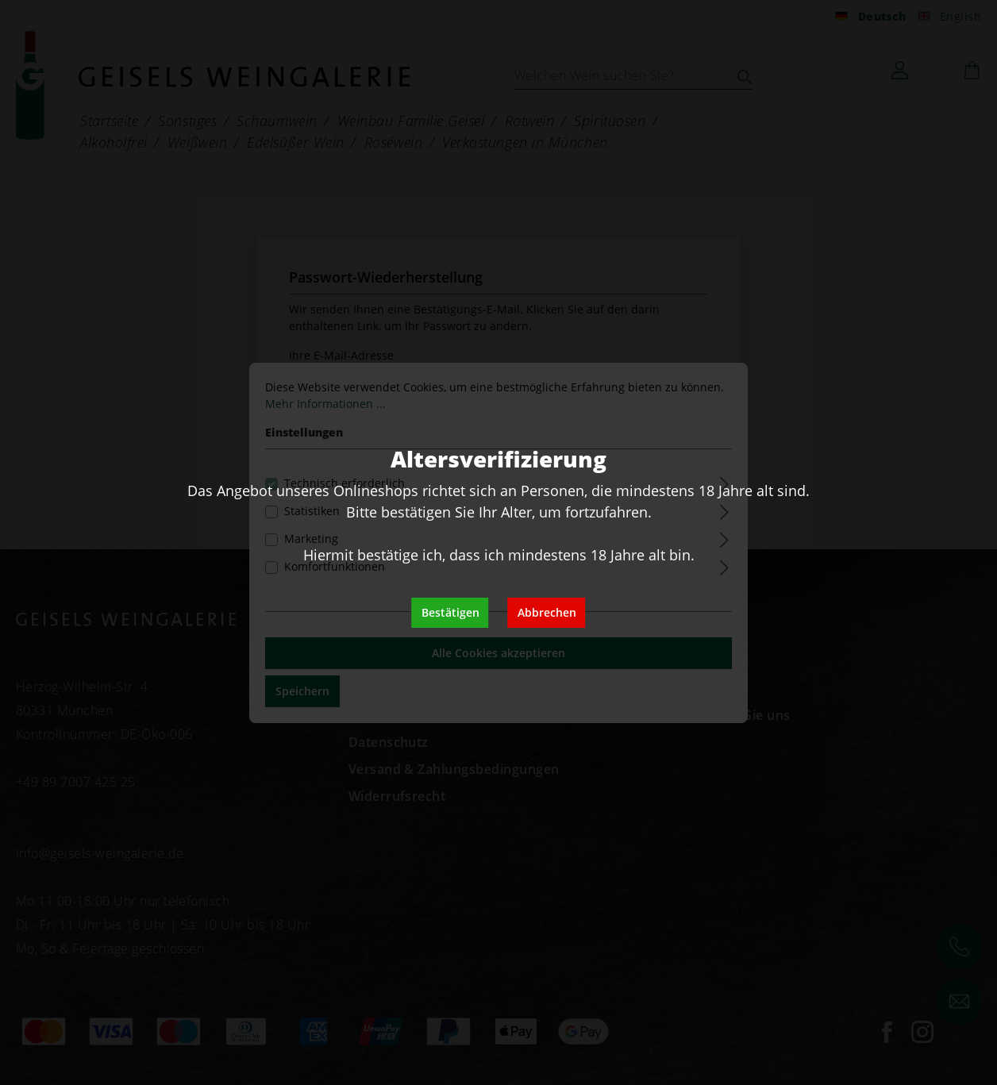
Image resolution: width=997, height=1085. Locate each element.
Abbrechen (547, 612)
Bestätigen (450, 612)
